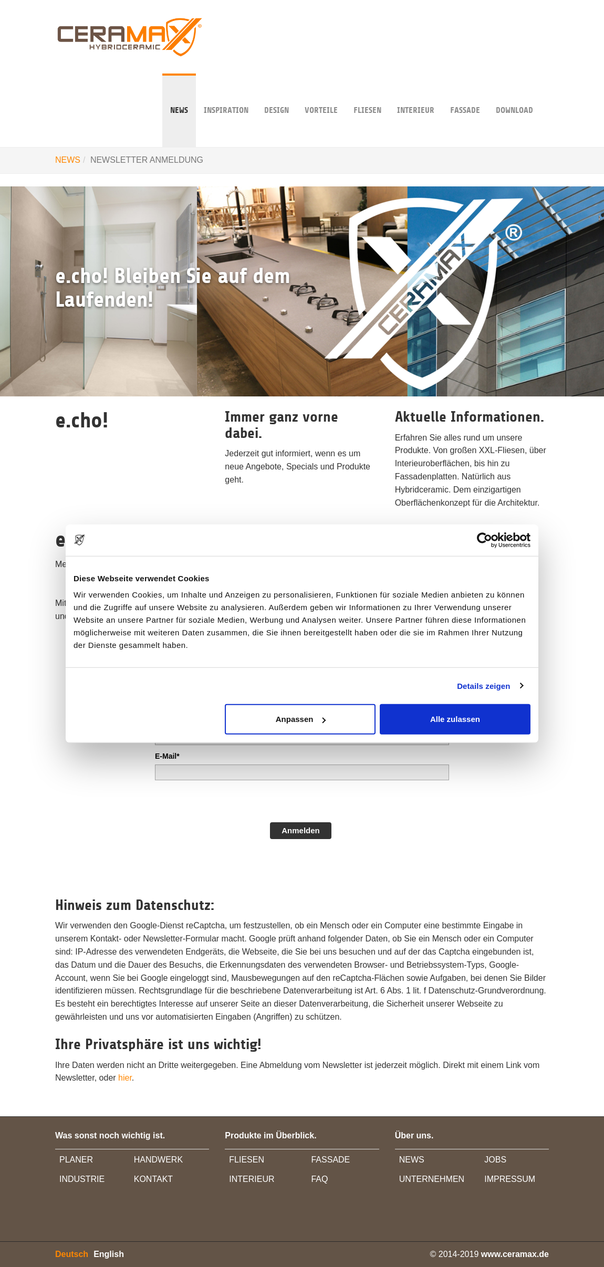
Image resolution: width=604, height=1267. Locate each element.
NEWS (179, 94)
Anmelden (301, 830)
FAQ (319, 1179)
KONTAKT (153, 1179)
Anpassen (301, 719)
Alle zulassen (455, 719)
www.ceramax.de (515, 1254)
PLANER (76, 1159)
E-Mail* (167, 756)
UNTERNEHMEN (431, 1179)
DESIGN (276, 94)
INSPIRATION (226, 94)
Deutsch (71, 1254)
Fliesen (367, 94)
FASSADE (465, 94)
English (108, 1254)
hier (125, 1077)
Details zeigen (483, 685)
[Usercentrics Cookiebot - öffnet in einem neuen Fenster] (484, 540)
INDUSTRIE (82, 1179)
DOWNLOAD (514, 94)
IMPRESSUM (509, 1179)
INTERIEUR (415, 94)
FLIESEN (246, 1159)
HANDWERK (158, 1159)
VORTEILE (321, 94)
